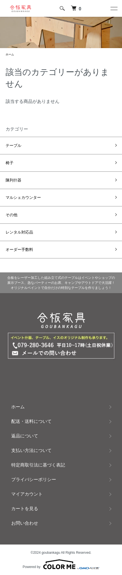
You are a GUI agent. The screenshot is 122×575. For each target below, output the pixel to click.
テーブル (13, 145)
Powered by (61, 564)
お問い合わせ (24, 523)
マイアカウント (27, 494)
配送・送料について (31, 421)
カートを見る (24, 508)
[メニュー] (113, 8)
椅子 (9, 163)
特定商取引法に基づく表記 (38, 465)
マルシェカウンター (23, 197)
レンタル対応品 (19, 232)
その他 (11, 215)
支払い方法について (31, 450)
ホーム (10, 54)
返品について (24, 435)
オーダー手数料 (19, 249)
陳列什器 (13, 180)
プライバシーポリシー (33, 479)
